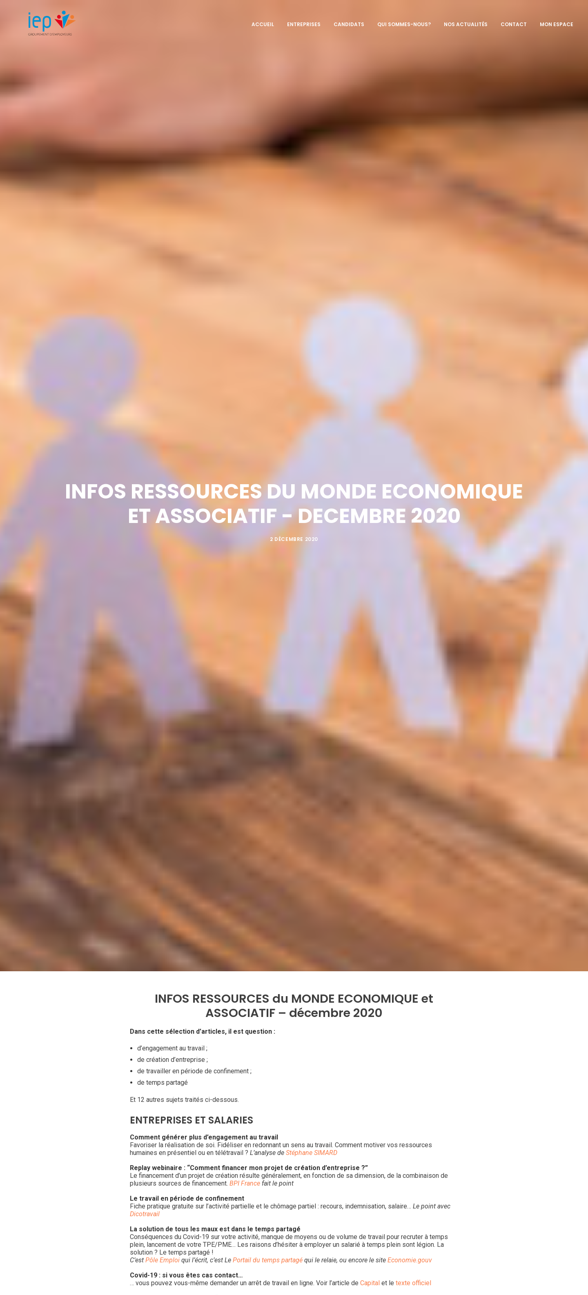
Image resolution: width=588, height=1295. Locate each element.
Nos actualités (466, 21)
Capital (370, 1262)
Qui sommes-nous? (404, 21)
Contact (514, 21)
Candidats (349, 21)
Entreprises (304, 21)
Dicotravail (145, 1193)
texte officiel (413, 1262)
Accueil (263, 21)
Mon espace (556, 21)
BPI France (244, 1163)
